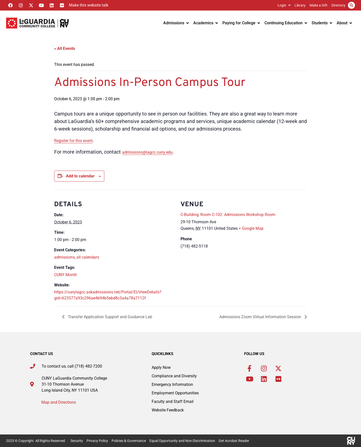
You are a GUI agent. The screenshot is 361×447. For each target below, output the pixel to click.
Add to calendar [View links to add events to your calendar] (80, 176)
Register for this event (73, 140)
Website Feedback (168, 410)
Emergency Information (172, 384)
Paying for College (241, 23)
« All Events (64, 48)
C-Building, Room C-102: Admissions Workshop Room (227, 214)
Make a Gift (318, 5)
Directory (338, 5)
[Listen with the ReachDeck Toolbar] (87, 5)
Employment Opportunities (175, 393)
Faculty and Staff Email (173, 401)
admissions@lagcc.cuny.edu (147, 152)
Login (284, 5)
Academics (205, 23)
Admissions (176, 23)
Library (300, 5)
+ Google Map (251, 228)
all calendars (87, 257)
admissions (64, 257)
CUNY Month (65, 274)
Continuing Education (285, 23)
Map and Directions (58, 402)
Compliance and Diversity (174, 376)
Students (322, 23)
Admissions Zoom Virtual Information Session (260, 316)
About (344, 23)
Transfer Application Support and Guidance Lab (109, 316)
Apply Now (161, 367)
